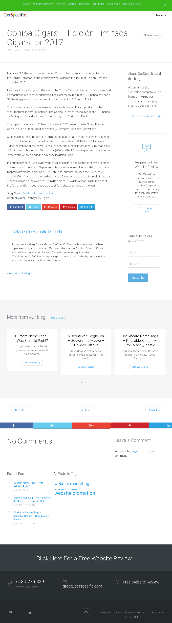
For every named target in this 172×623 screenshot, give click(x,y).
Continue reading (32, 362)
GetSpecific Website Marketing (42, 193)
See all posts (58, 317)
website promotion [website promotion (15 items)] (74, 493)
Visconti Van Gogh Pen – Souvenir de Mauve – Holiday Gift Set (86, 340)
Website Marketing (34, 49)
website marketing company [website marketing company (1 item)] (65, 489)
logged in (136, 451)
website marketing (18, 273)
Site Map (137, 617)
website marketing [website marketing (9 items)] (71, 484)
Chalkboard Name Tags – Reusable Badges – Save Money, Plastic (139, 340)
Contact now (146, 210)
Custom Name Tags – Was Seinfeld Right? (32, 338)
